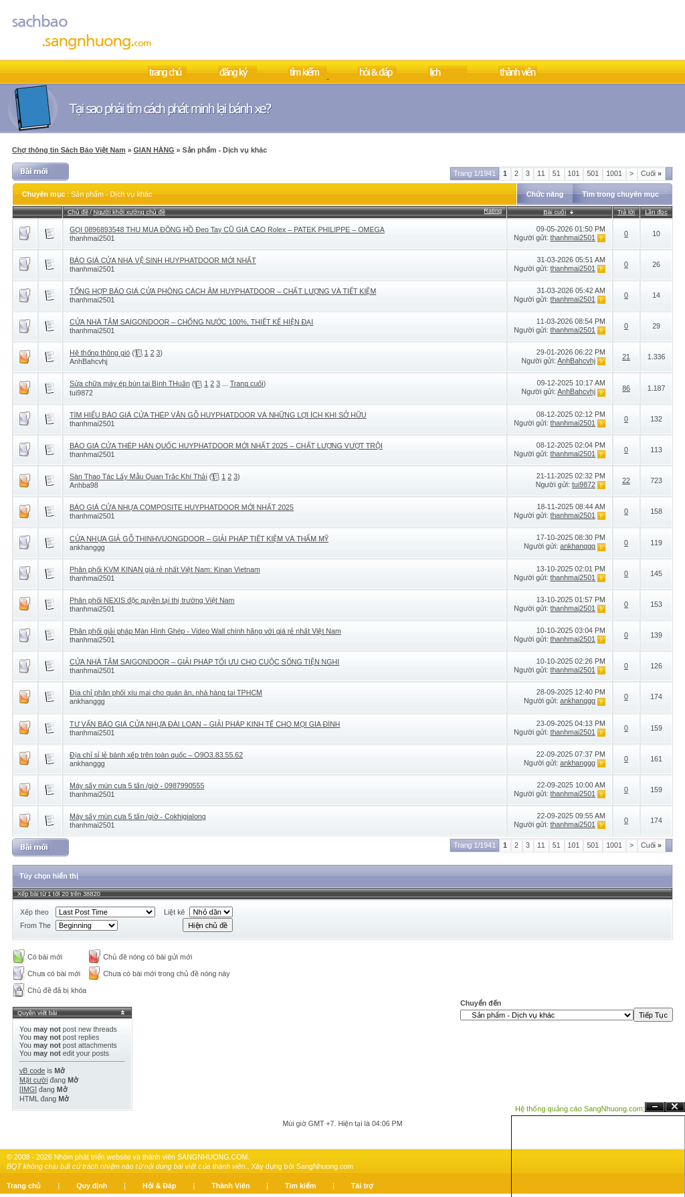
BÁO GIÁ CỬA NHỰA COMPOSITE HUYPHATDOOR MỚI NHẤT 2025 (182, 507)
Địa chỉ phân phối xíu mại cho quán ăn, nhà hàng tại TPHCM (166, 692)
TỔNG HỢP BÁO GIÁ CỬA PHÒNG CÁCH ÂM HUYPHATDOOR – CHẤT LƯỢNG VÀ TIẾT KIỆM (223, 291)
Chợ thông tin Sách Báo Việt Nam (69, 150)
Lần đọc (656, 212)
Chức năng (545, 194)
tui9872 (81, 393)
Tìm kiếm (300, 1186)
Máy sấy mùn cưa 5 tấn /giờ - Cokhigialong (138, 816)
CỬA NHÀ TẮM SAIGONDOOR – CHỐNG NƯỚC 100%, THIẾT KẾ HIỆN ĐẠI (191, 322)
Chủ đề (78, 212)
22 (626, 480)
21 (626, 357)
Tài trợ (362, 1186)
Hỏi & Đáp (159, 1186)
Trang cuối (247, 383)
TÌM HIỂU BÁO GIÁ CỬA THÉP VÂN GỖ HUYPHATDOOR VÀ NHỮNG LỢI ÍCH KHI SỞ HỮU (218, 415)
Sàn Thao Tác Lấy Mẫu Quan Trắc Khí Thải (138, 476)
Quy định (91, 1186)
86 (626, 388)
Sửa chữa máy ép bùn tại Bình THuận (130, 383)
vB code (32, 1071)
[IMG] (28, 1089)
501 (593, 173)
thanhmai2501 (92, 238)
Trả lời (626, 212)
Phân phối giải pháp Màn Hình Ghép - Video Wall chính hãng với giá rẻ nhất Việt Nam (205, 631)
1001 (614, 173)
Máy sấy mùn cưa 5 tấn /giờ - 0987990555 (137, 785)
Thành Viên (230, 1186)
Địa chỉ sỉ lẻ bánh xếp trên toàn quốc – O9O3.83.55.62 (156, 755)
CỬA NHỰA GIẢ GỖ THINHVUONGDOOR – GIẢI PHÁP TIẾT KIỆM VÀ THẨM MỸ (199, 539)
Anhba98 (84, 485)
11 (541, 173)
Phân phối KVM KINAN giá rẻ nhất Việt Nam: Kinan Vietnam (165, 569)
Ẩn (655, 1107)
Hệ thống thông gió (100, 353)
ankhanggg (87, 547)
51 (557, 173)
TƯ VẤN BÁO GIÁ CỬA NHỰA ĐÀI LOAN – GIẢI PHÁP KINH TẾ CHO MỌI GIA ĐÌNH (205, 724)
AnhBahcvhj (89, 361)
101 (574, 173)
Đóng (675, 1107)
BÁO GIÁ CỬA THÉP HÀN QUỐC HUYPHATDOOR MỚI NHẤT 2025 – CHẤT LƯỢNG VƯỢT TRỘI (226, 446)
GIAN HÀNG (154, 150)
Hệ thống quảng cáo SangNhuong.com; (580, 1109)
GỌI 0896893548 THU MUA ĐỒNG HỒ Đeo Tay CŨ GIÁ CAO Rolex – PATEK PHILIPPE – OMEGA (227, 229)
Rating (493, 210)
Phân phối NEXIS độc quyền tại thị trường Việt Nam (152, 600)
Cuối (651, 173)
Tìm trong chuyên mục (620, 194)
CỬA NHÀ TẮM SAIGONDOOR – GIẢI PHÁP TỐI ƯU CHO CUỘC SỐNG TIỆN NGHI (204, 662)
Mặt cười (33, 1080)
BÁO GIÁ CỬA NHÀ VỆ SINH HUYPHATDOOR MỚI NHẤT (163, 260)
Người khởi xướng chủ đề (129, 212)
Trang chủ (24, 1186)
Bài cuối (554, 212)
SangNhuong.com (324, 1166)
